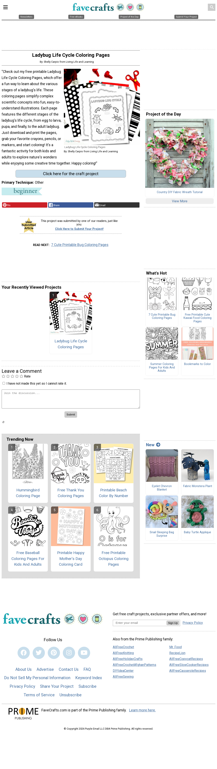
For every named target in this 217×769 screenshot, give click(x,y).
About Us (23, 671)
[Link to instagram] (69, 655)
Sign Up (173, 625)
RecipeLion (177, 655)
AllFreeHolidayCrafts (128, 661)
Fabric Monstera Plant (197, 488)
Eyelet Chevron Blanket (162, 490)
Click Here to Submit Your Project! (79, 231)
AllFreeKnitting (123, 655)
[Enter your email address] (140, 625)
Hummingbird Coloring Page (28, 495)
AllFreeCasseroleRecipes (187, 673)
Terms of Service (39, 696)
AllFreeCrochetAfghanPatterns (134, 667)
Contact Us (69, 671)
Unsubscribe (71, 696)
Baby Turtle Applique (197, 534)
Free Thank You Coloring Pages (70, 495)
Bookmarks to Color (197, 366)
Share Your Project (57, 688)
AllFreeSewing (123, 679)
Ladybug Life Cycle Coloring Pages (70, 346)
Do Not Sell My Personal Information (37, 680)
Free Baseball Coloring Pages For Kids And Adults (27, 560)
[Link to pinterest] (54, 655)
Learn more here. (142, 712)
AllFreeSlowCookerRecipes (189, 667)
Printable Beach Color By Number (113, 495)
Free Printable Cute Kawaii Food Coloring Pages (197, 320)
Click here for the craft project (71, 175)
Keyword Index (88, 680)
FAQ (87, 671)
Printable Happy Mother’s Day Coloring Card (70, 560)
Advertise (45, 671)
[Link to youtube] (84, 655)
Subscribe (87, 688)
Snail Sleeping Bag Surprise (162, 536)
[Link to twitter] (39, 655)
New (153, 446)
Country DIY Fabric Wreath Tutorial (180, 194)
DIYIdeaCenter (123, 673)
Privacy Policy (22, 688)
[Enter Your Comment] (71, 401)
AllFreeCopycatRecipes (186, 661)
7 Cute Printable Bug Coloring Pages (79, 247)
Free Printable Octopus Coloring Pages (113, 560)
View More (179, 203)
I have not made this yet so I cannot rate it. (37, 385)
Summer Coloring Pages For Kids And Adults (162, 370)
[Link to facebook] (24, 655)
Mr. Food (175, 649)
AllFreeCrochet (123, 649)
